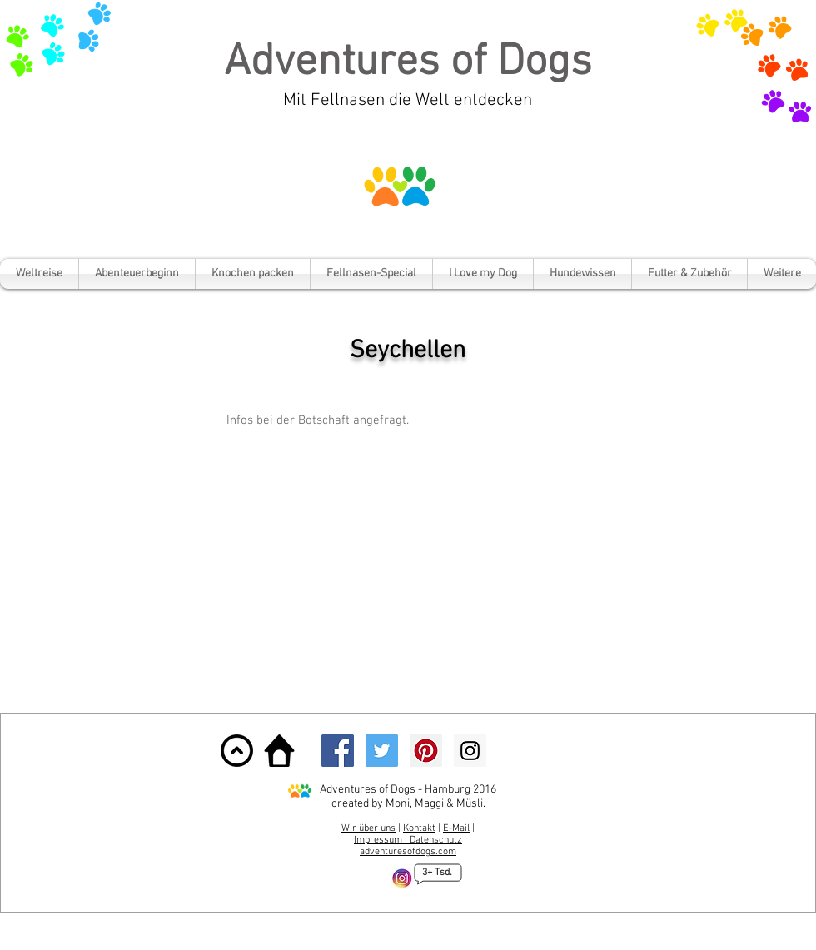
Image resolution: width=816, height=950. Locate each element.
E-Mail (456, 828)
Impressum (379, 840)
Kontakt (419, 828)
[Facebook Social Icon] (337, 750)
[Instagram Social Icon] (470, 750)
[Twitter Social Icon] (382, 750)
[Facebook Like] (547, 750)
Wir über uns (368, 828)
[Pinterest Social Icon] (426, 750)
